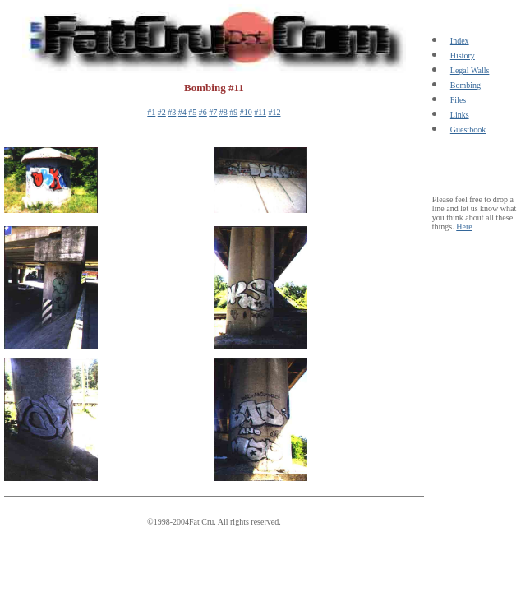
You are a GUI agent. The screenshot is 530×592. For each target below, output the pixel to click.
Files (458, 99)
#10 (246, 112)
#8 (223, 112)
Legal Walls (470, 70)
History (462, 55)
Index (459, 40)
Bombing (465, 85)
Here (464, 226)
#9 (233, 112)
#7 (213, 112)
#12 (274, 112)
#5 (192, 112)
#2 (162, 112)
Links (459, 114)
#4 (182, 112)
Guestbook (468, 129)
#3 (172, 112)
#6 (203, 112)
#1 (151, 112)
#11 (260, 112)
